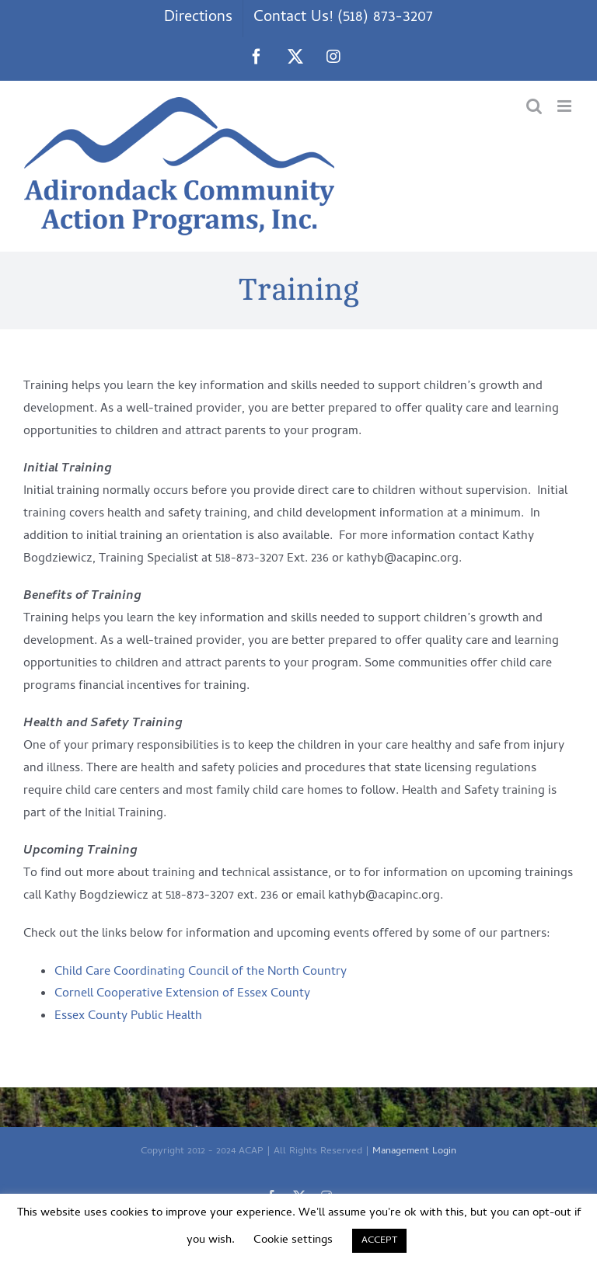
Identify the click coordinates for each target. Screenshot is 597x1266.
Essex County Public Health (128, 1017)
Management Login (414, 1151)
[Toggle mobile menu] (565, 106)
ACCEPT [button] (379, 1241)
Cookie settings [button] (293, 1240)
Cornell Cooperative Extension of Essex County (182, 994)
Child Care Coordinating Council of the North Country (200, 972)
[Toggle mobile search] (534, 106)
